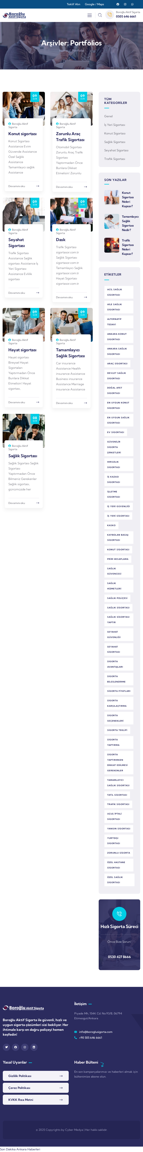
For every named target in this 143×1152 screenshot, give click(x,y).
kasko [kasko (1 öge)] (111, 525)
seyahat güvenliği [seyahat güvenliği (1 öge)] (114, 635)
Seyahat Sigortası (116, 150)
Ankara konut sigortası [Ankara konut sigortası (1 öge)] (117, 337)
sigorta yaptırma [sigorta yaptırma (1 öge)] (113, 742)
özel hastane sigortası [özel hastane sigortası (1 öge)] (116, 865)
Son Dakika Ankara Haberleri (20, 1149)
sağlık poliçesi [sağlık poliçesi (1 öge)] (117, 598)
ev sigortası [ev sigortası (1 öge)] (115, 432)
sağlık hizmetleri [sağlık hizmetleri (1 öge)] (114, 586)
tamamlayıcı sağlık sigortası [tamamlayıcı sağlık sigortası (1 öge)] (118, 783)
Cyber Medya (74, 1130)
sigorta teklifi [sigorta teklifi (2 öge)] (117, 730)
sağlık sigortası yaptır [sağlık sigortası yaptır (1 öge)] (118, 620)
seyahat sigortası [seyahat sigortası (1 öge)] (113, 649)
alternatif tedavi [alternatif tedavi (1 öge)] (114, 322)
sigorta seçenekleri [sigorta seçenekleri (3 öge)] (115, 718)
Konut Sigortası (114, 133)
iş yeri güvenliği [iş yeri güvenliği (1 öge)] (118, 506)
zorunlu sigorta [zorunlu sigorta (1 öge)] (118, 853)
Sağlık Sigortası (22, 455)
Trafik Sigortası (114, 159)
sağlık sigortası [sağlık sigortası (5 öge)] (118, 607)
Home (63, 50)
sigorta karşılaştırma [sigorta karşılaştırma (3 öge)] (117, 703)
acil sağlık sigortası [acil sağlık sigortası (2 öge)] (114, 292)
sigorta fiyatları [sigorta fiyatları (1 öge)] (119, 691)
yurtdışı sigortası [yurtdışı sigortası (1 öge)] (113, 841)
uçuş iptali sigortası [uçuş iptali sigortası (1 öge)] (114, 816)
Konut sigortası (22, 133)
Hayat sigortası (22, 349)
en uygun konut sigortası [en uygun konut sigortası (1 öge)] (118, 405)
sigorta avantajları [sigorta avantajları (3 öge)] (115, 664)
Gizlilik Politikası (19, 1076)
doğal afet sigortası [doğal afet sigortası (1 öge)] (114, 390)
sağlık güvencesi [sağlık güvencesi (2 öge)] (114, 571)
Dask (60, 239)
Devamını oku (16, 186)
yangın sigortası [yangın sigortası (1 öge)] (118, 828)
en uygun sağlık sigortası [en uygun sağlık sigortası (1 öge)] (118, 420)
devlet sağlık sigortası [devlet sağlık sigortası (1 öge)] (116, 376)
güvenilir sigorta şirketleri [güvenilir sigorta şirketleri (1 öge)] (114, 447)
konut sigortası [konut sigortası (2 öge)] (118, 549)
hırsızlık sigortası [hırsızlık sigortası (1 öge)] (113, 465)
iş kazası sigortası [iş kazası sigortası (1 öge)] (113, 479)
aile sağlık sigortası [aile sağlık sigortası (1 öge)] (114, 307)
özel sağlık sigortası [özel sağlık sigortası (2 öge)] (115, 880)
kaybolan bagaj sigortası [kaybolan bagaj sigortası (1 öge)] (117, 538)
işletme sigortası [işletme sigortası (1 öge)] (113, 494)
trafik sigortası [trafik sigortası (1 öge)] (118, 804)
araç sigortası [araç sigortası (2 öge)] (117, 363)
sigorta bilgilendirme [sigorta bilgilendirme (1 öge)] (116, 679)
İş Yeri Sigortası (114, 125)
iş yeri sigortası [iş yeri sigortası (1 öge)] (118, 516)
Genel (108, 116)
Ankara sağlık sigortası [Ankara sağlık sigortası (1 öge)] (117, 351)
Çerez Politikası (19, 1088)
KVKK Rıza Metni (20, 1100)
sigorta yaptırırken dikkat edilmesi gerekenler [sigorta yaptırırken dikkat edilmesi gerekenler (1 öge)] (117, 762)
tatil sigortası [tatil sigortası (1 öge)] (117, 795)
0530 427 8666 (119, 957)
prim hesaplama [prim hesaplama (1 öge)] (117, 559)
